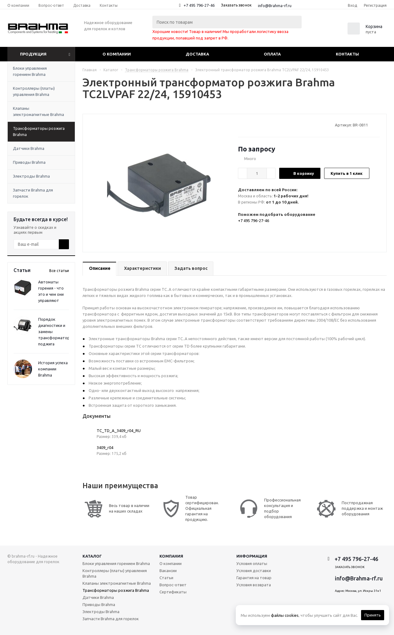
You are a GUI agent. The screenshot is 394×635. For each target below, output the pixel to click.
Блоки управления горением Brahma (30, 71)
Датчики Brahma (28, 148)
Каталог (92, 556)
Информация (251, 556)
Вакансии (168, 570)
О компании (117, 54)
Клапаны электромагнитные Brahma (38, 111)
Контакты (347, 54)
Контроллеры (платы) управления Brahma (34, 91)
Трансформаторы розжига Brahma (39, 131)
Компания (171, 556)
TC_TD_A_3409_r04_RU (119, 430)
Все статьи (59, 271)
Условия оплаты (251, 563)
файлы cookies (285, 615)
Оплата (272, 54)
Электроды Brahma (31, 176)
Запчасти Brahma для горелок (33, 193)
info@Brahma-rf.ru (274, 5)
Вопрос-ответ (173, 585)
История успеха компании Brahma (53, 369)
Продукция (33, 54)
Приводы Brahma (29, 162)
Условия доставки (253, 570)
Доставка (197, 54)
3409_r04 (105, 447)
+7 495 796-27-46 (199, 5)
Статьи (166, 577)
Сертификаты (173, 592)
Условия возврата (253, 585)
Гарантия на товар (253, 577)
